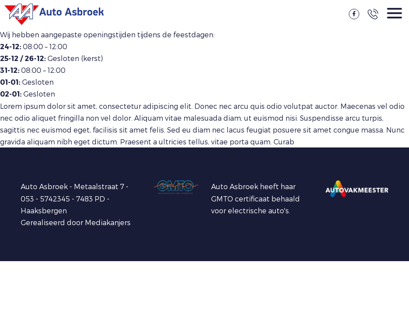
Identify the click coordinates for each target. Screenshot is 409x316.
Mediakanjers (108, 222)
